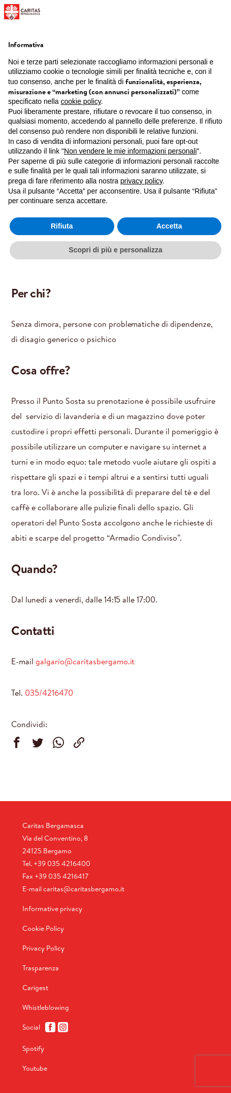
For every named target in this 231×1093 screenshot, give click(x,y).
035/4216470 (49, 692)
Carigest (35, 988)
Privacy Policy (43, 948)
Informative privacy (52, 908)
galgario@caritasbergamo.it (85, 661)
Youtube (34, 1068)
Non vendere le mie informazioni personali (130, 151)
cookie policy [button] (81, 101)
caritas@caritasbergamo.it (83, 889)
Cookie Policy (43, 928)
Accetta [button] (169, 226)
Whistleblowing (45, 1007)
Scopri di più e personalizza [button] (115, 250)
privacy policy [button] (141, 181)
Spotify (33, 1048)
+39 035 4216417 (61, 876)
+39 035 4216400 (62, 863)
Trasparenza (40, 968)
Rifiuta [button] (62, 226)
